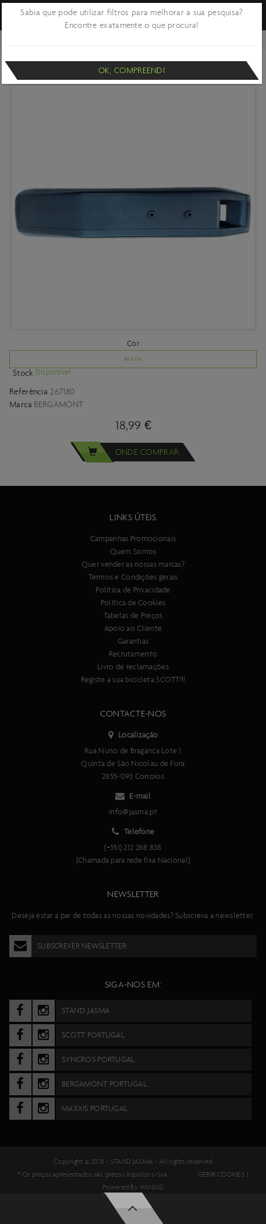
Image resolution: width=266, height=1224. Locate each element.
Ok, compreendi (131, 70)
